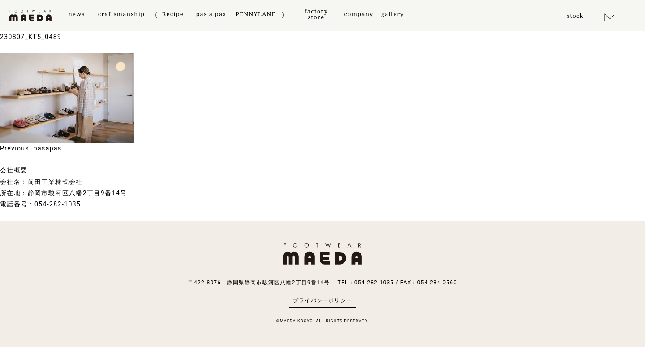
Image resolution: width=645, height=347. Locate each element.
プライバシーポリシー (322, 300)
